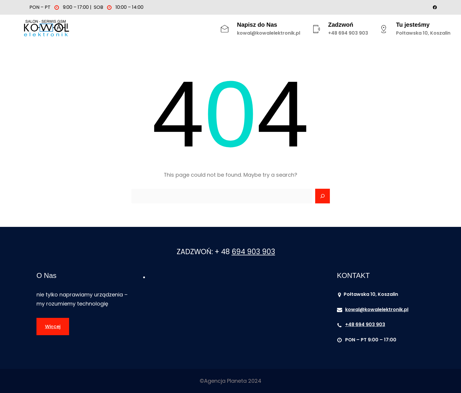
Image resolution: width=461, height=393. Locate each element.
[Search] (322, 196)
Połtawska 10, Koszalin (423, 33)
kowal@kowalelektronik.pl (268, 33)
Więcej (53, 326)
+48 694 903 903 (348, 33)
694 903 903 (253, 252)
